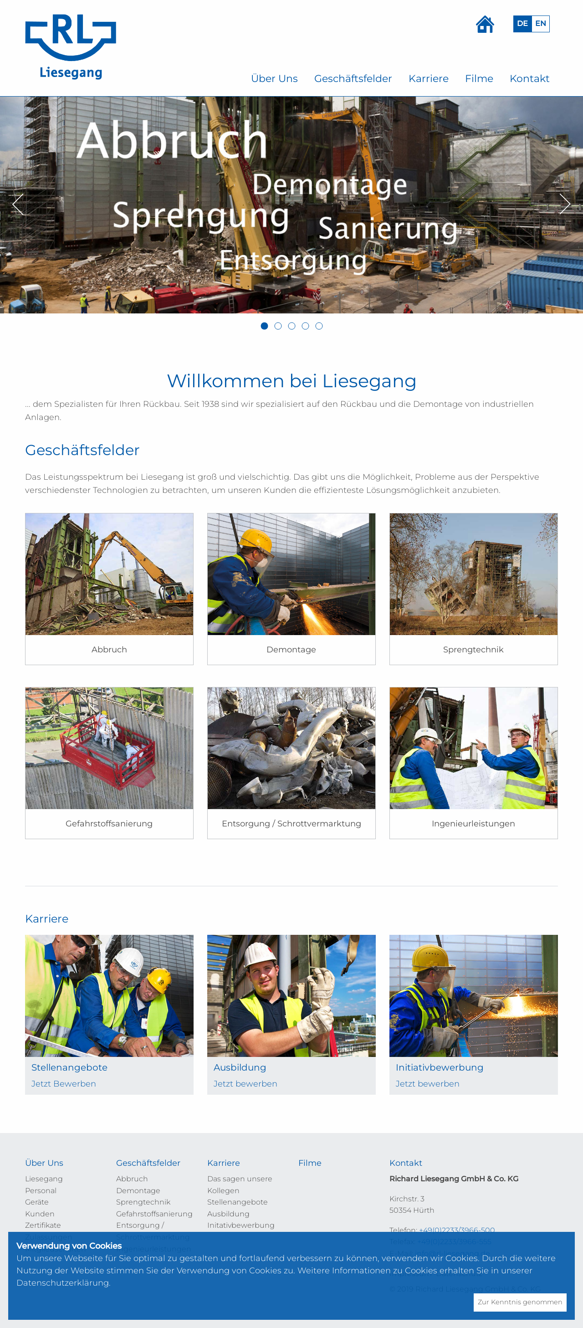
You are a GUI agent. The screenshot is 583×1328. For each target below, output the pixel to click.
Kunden (40, 1214)
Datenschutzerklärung (62, 1283)
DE (522, 23)
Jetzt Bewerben (63, 1084)
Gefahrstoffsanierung (154, 1214)
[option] (291, 205)
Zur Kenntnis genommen (520, 1302)
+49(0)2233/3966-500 (457, 1230)
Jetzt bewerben (245, 1084)
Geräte (37, 1202)
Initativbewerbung (241, 1225)
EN (540, 23)
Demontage (138, 1190)
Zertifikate (43, 1225)
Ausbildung (228, 1214)
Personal (40, 1190)
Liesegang (44, 1178)
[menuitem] (274, 79)
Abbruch (132, 1178)
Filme (310, 1163)
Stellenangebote (237, 1202)
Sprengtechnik (143, 1202)
